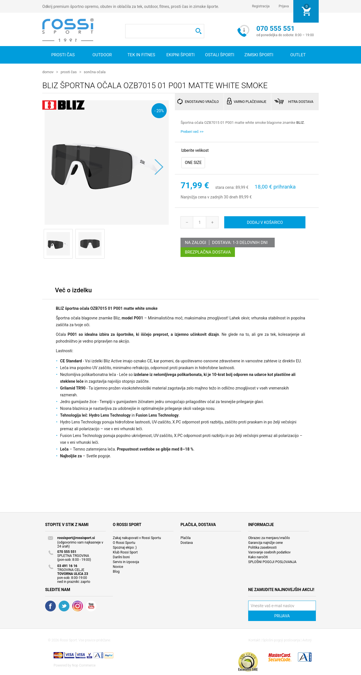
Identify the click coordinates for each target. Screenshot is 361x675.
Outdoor (102, 54)
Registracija (261, 6)
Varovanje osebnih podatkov (269, 552)
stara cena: (224, 187)
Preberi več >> (191, 131)
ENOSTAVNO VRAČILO (202, 101)
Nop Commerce (84, 665)
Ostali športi (219, 54)
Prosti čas (63, 54)
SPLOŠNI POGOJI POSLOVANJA (272, 562)
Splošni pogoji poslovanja (281, 640)
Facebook (50, 605)
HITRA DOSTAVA (300, 101)
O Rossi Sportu (124, 542)
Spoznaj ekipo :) (125, 547)
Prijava (284, 6)
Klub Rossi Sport (125, 552)
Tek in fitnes (141, 54)
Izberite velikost (194, 150)
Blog (116, 571)
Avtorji (307, 640)
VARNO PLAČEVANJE (250, 101)
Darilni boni (121, 557)
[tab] (73, 291)
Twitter (64, 605)
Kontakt (254, 640)
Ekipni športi (180, 54)
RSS (77, 605)
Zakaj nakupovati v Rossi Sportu (137, 538)
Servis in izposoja (126, 562)
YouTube (91, 605)
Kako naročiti (258, 557)
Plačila (185, 538)
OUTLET (298, 54)
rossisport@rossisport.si (76, 538)
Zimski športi (258, 54)
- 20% (159, 110)
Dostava (186, 542)
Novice (118, 566)
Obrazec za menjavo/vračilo (269, 538)
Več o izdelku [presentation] (73, 289)
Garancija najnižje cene (265, 542)
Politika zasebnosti (262, 547)
